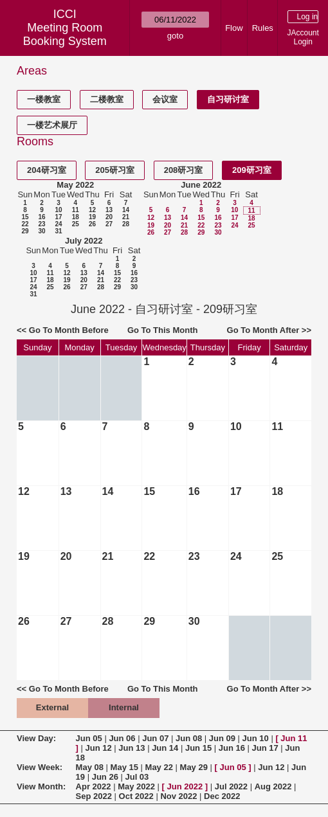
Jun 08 (189, 738)
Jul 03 (137, 777)
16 (41, 216)
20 (109, 216)
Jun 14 (165, 748)
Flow (233, 28)
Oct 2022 (136, 796)
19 (92, 216)
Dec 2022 (222, 796)
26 (92, 224)
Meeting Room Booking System (65, 34)
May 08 (90, 767)
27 (109, 224)
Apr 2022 (93, 786)
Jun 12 (99, 748)
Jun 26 (105, 777)
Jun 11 (293, 738)
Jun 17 (265, 748)
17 (58, 216)
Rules (262, 28)
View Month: (41, 786)
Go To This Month (162, 330)
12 (92, 209)
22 (24, 224)
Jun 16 (232, 748)
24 (58, 224)
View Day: (36, 738)
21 (125, 216)
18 (75, 216)
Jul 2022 (231, 786)
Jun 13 (131, 748)
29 (24, 231)
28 (125, 224)
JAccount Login (303, 37)
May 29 (194, 767)
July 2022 (84, 241)
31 (58, 231)
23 (41, 224)
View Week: (39, 767)
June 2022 (201, 185)
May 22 (159, 767)
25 (75, 224)
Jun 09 (222, 738)
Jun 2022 (185, 786)
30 (41, 231)
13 (109, 209)
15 (24, 216)
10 (58, 209)
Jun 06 (122, 738)
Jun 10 (255, 738)
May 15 (124, 767)
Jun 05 (89, 738)
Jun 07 (155, 738)
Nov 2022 (178, 796)
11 (75, 209)
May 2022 (75, 185)
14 (125, 209)
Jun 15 (198, 748)
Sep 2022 (94, 796)
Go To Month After (263, 330)
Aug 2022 (273, 786)
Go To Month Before (69, 330)
